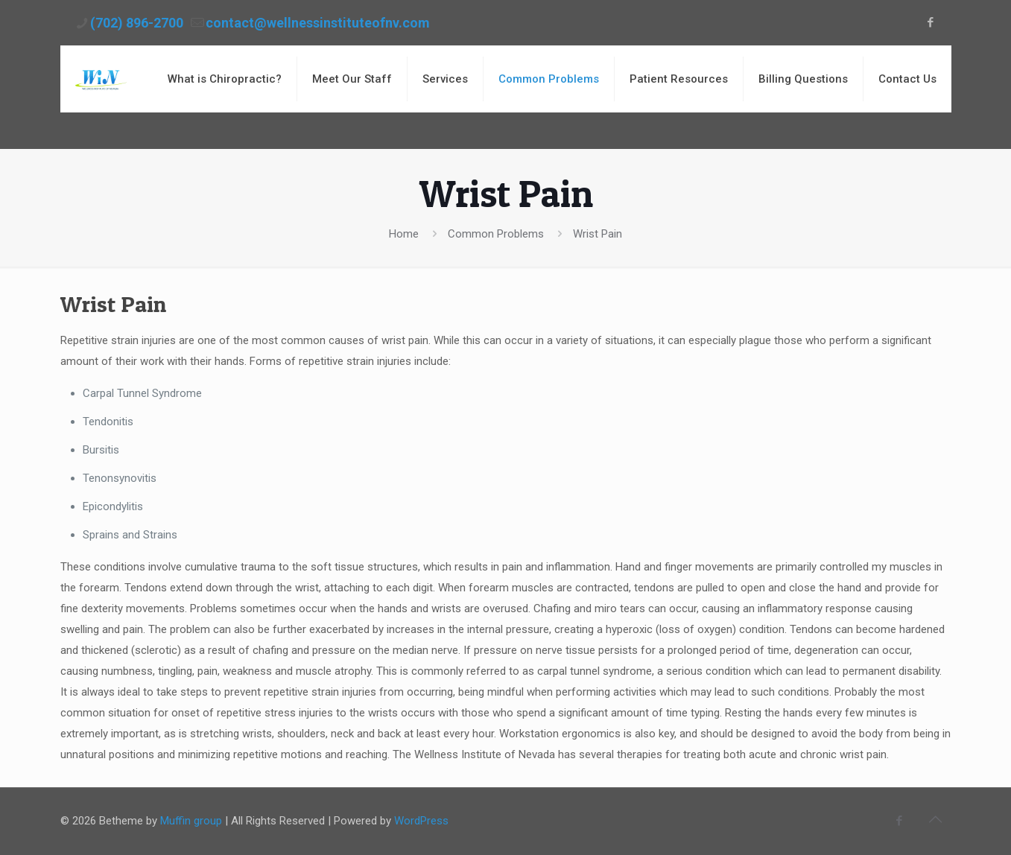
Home (404, 234)
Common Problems (496, 234)
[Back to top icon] (935, 819)
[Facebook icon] (930, 22)
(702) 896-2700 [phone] (136, 23)
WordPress (421, 820)
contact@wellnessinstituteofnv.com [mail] (318, 23)
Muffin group (191, 820)
